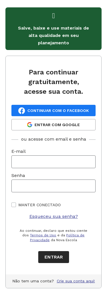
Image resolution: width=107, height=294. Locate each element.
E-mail (18, 151)
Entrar (54, 257)
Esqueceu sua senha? (53, 216)
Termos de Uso (43, 235)
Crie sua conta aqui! (76, 281)
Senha (18, 175)
